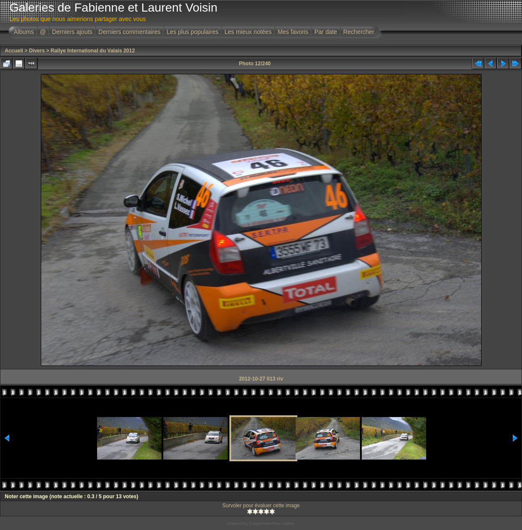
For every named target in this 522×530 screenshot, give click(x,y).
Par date (325, 31)
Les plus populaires (193, 31)
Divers (37, 51)
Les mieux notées (248, 31)
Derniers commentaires (129, 31)
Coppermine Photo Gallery (271, 523)
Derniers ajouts (72, 31)
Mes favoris (293, 31)
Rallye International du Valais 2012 (93, 51)
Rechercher (358, 31)
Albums (24, 31)
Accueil (14, 51)
